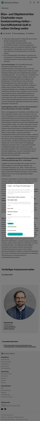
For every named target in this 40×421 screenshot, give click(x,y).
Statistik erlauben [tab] (12, 212)
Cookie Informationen (11, 226)
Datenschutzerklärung (11, 230)
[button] (20, 197)
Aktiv (10, 223)
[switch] (10, 223)
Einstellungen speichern (15, 234)
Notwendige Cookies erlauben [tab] (16, 197)
